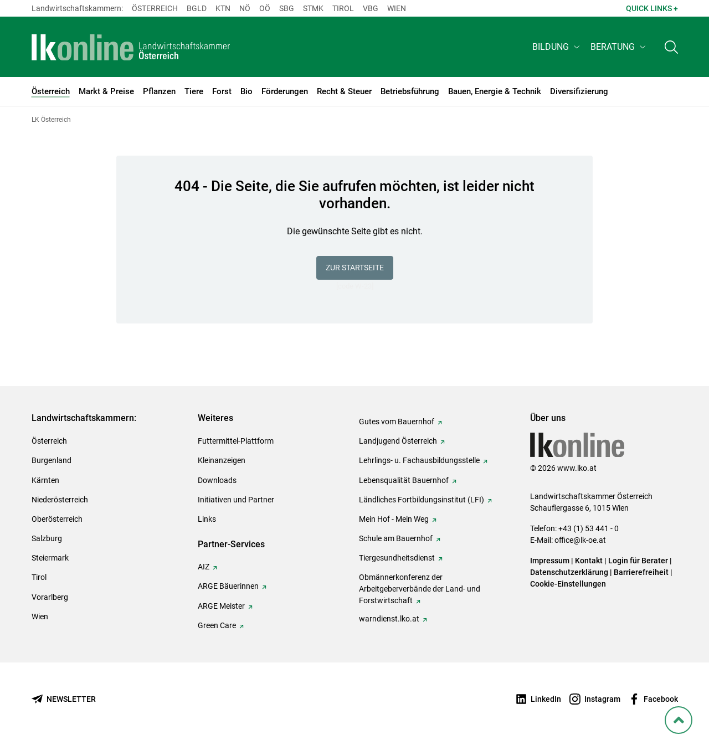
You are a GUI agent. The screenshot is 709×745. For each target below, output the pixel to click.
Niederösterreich (60, 499)
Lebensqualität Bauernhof (404, 480)
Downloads (217, 480)
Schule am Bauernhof (396, 538)
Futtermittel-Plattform (236, 440)
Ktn (222, 8)
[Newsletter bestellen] (64, 699)
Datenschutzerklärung (569, 572)
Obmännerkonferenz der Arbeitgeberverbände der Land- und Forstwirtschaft (419, 589)
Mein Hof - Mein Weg (394, 519)
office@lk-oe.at (580, 540)
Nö (244, 8)
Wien (396, 8)
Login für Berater (638, 560)
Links (207, 519)
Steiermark (50, 557)
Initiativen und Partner (236, 499)
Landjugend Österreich (398, 440)
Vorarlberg (50, 597)
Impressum (549, 560)
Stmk (313, 8)
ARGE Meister (221, 606)
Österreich (155, 8)
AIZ (203, 566)
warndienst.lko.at (389, 618)
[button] (557, 48)
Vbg (370, 8)
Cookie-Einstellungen (568, 583)
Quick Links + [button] (652, 8)
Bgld (197, 8)
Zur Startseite (355, 267)
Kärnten (45, 480)
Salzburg (47, 538)
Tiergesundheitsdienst (397, 557)
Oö (264, 8)
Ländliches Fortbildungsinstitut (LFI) (421, 499)
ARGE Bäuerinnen (228, 586)
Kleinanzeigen (221, 460)
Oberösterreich (57, 519)
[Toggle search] (671, 48)
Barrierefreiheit (641, 572)
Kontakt (589, 560)
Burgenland (51, 460)
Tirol (343, 8)
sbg (286, 8)
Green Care (217, 625)
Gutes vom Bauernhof (396, 421)
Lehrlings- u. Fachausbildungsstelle (419, 460)
